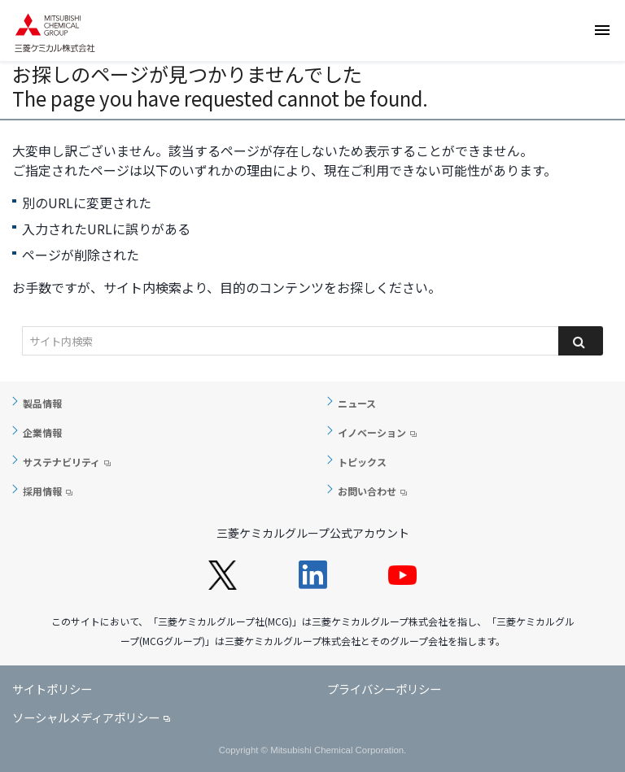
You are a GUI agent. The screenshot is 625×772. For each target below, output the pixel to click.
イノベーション (372, 432)
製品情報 (42, 403)
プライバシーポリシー (384, 688)
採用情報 (42, 491)
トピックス (362, 462)
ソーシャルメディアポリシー (86, 717)
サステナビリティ (61, 462)
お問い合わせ (367, 491)
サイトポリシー (52, 688)
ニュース (357, 403)
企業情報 (42, 432)
